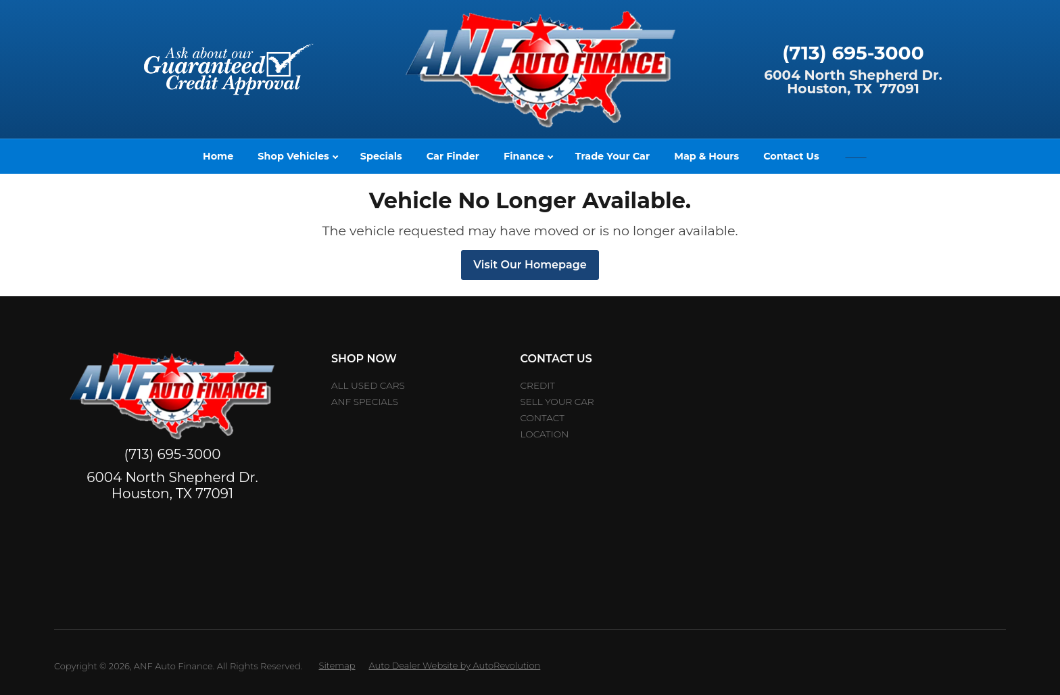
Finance (528, 156)
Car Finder (453, 156)
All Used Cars (368, 385)
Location (545, 434)
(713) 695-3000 (852, 53)
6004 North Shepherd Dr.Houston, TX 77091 (853, 82)
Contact (542, 417)
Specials (381, 156)
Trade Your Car (612, 156)
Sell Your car (557, 401)
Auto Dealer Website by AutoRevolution (455, 665)
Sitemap (336, 665)
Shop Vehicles (298, 156)
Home (218, 156)
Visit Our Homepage (529, 264)
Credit (538, 385)
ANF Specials (364, 401)
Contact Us (791, 156)
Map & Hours (706, 156)
